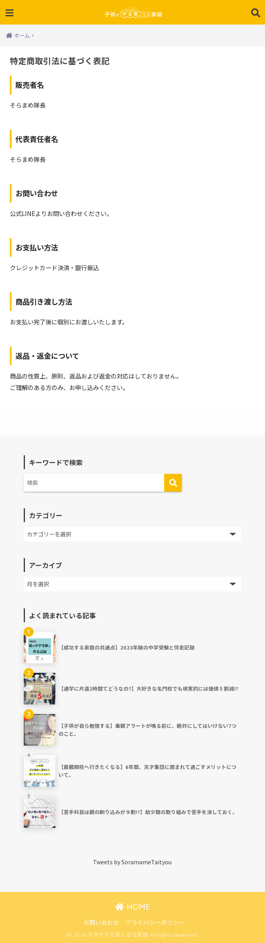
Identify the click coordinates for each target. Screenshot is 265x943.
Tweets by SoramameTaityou (132, 862)
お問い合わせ (101, 922)
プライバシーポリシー (155, 922)
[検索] (173, 483)
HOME (132, 907)
